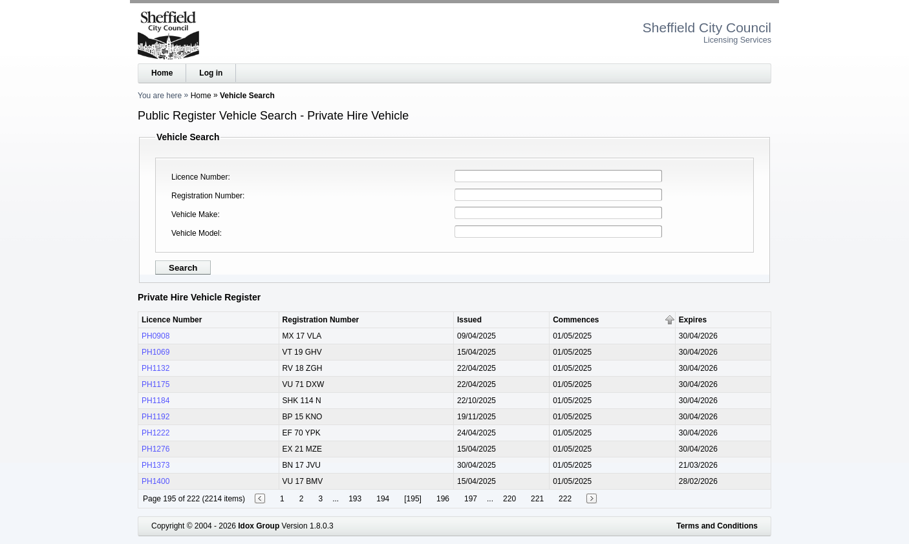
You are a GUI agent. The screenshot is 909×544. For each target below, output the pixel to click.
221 (537, 498)
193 (354, 498)
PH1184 (155, 400)
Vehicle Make (194, 214)
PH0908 (155, 335)
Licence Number (199, 177)
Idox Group (258, 525)
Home (162, 73)
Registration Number (206, 195)
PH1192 (155, 416)
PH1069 (155, 352)
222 (565, 498)
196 (442, 498)
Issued (469, 319)
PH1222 (155, 432)
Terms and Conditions (717, 525)
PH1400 (155, 481)
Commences (576, 319)
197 (470, 498)
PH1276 (155, 449)
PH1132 (155, 368)
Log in (210, 73)
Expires (693, 319)
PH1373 (155, 465)
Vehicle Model (195, 233)
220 (509, 498)
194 (382, 498)
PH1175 (155, 384)
